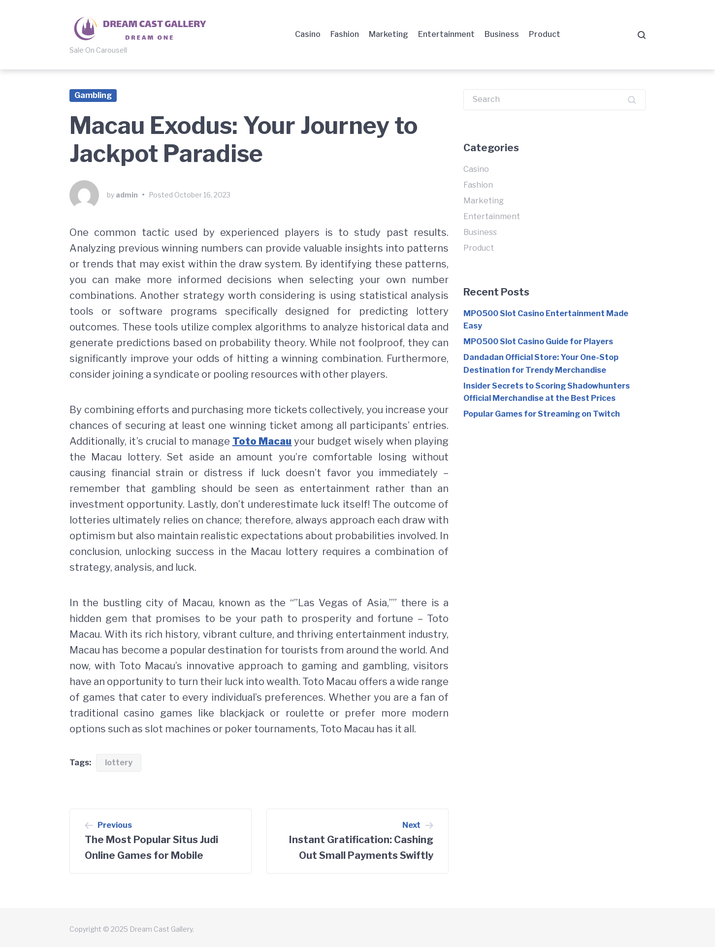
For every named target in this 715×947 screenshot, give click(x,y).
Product (544, 34)
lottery (118, 762)
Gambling (93, 95)
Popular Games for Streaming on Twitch (541, 414)
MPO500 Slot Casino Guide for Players (538, 341)
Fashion (344, 34)
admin (127, 195)
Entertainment (446, 34)
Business (502, 34)
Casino (308, 34)
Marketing (388, 34)
